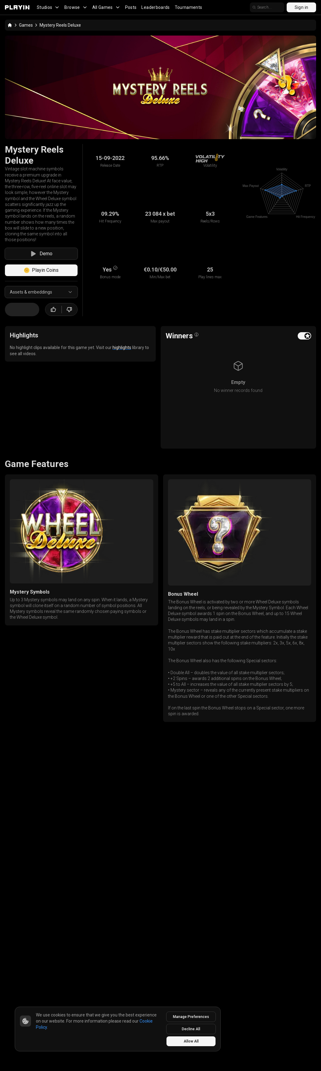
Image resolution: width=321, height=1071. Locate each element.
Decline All (191, 1029)
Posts (131, 7)
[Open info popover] (196, 334)
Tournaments (188, 7)
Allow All (191, 1041)
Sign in (301, 7)
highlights (122, 347)
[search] (267, 7)
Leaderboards (155, 7)
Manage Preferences (191, 1017)
